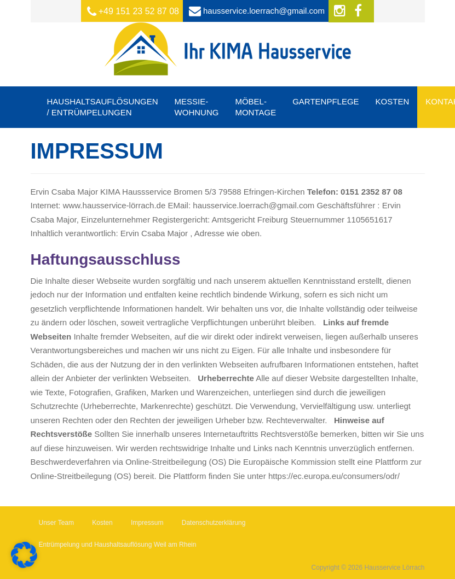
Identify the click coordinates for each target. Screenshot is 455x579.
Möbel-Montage (255, 107)
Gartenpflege (325, 101)
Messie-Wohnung (197, 107)
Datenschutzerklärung (214, 523)
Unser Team (56, 523)
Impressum (147, 523)
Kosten (393, 101)
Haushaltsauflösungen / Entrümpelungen (102, 107)
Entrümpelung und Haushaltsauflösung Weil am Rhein (118, 544)
